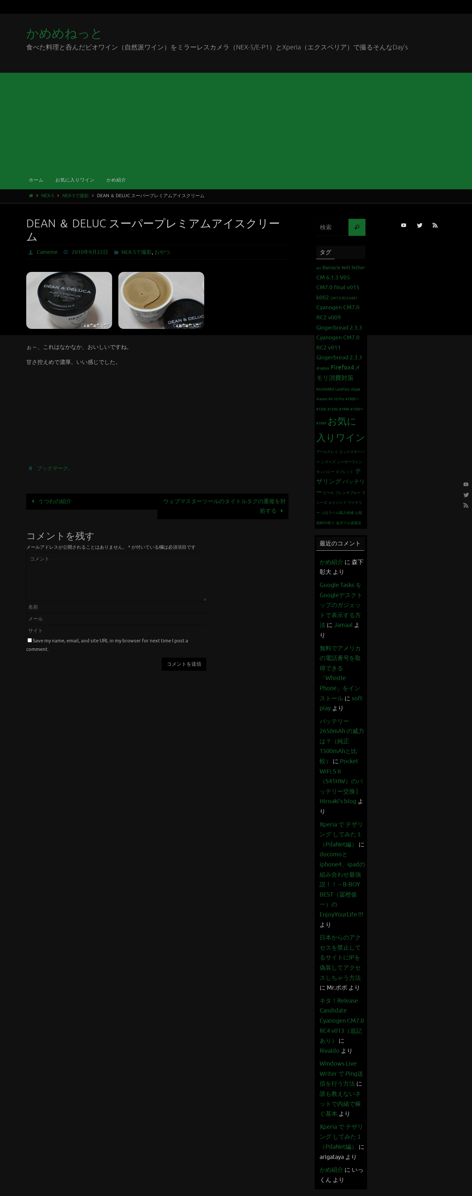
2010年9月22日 (90, 252)
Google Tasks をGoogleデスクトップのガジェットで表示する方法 (341, 605)
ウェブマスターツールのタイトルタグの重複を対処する (224, 506)
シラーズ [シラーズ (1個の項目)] (328, 462)
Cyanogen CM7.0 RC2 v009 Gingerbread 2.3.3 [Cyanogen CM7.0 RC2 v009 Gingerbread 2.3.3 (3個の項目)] (339, 317)
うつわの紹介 (50, 501)
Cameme (47, 252)
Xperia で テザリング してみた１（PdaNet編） (341, 834)
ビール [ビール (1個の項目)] (328, 493)
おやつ (162, 252)
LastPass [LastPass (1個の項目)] (342, 389)
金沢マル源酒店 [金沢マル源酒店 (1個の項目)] (348, 523)
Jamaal (343, 625)
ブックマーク (52, 468)
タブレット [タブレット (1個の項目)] (345, 472)
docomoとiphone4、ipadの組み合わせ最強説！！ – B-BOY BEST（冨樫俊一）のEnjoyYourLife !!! (342, 884)
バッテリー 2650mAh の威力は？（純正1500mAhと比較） (342, 741)
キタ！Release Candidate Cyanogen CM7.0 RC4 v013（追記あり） (342, 1020)
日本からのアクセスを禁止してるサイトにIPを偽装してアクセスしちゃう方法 (340, 957)
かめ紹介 (331, 562)
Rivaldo (330, 1050)
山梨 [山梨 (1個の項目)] (358, 513)
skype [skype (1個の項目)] (355, 389)
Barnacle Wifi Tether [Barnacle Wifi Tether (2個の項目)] (344, 268)
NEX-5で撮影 (75, 196)
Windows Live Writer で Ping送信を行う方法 (341, 1073)
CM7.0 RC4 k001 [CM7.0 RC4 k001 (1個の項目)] (343, 298)
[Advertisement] (236, 122)
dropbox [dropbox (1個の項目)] (322, 368)
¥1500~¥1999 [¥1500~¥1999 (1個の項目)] (338, 409)
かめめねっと (64, 33)
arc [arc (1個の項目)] (318, 268)
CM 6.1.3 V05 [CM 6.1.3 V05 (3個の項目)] (333, 277)
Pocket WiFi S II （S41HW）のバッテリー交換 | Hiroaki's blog (341, 781)
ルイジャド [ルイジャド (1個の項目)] (337, 503)
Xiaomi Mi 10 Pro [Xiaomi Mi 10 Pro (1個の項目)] (330, 399)
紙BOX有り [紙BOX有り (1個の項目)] (325, 523)
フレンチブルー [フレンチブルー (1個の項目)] (348, 493)
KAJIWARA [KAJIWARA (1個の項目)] (325, 389)
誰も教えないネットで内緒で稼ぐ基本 (340, 1103)
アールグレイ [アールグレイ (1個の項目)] (327, 452)
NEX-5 (47, 196)
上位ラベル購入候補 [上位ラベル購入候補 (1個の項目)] (337, 513)
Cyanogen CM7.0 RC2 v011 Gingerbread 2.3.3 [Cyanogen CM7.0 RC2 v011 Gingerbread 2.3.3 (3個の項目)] (339, 347)
